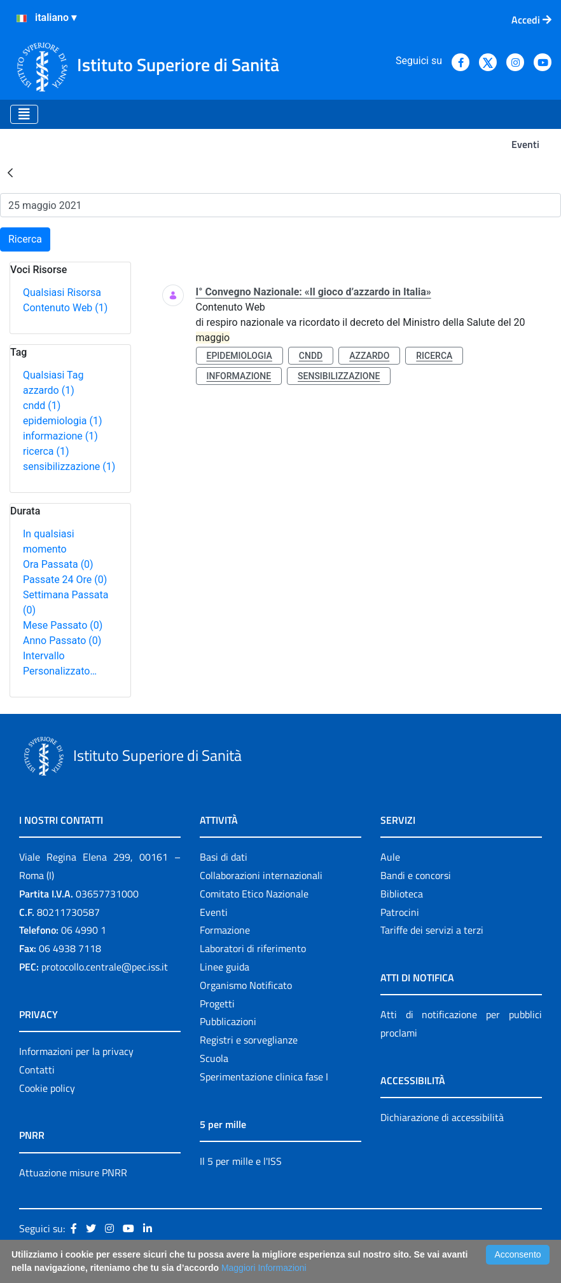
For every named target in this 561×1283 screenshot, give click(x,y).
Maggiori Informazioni (264, 1268)
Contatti (37, 1069)
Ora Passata (58, 564)
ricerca (46, 451)
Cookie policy (47, 1088)
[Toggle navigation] (24, 114)
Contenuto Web (65, 308)
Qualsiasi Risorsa (62, 292)
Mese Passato (62, 625)
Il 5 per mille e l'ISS (241, 1161)
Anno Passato (62, 641)
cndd (41, 406)
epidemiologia (62, 421)
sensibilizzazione (69, 466)
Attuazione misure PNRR (73, 1172)
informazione (60, 436)
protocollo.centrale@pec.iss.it (104, 966)
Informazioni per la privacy (76, 1051)
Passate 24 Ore (65, 580)
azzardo (48, 390)
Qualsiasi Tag (53, 375)
